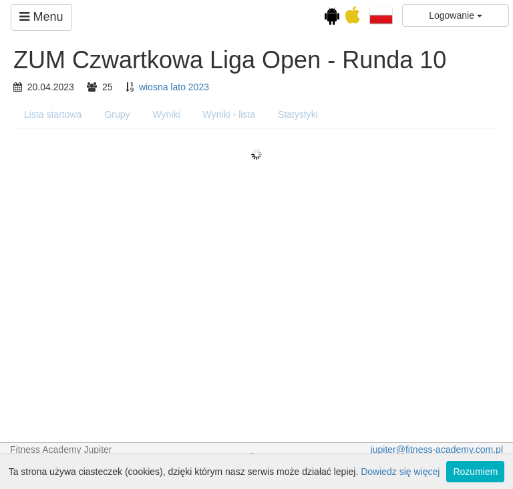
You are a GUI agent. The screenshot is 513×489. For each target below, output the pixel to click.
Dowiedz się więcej (400, 471)
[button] (381, 14)
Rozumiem (475, 471)
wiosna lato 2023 (174, 87)
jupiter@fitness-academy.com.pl (437, 449)
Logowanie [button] (455, 15)
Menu (41, 16)
